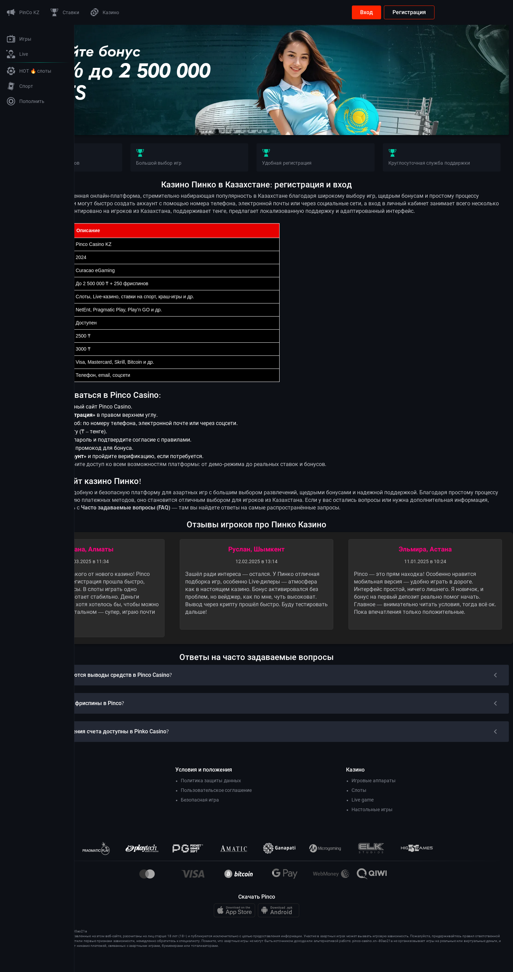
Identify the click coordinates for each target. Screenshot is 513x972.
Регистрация (483, 12)
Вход (441, 12)
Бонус (108, 118)
